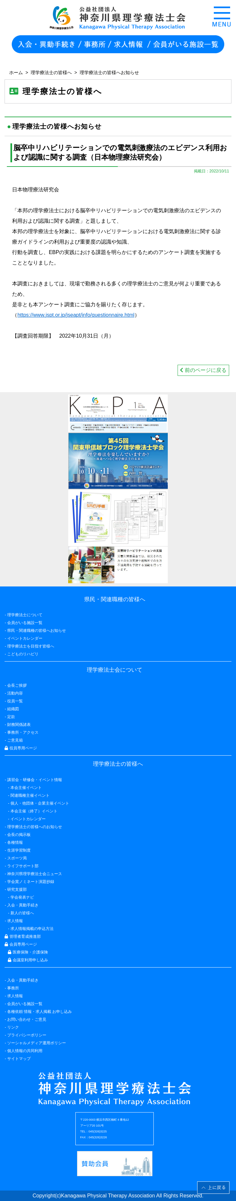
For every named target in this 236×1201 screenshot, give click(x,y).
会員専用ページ (21, 944)
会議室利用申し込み (28, 960)
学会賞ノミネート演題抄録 (30, 881)
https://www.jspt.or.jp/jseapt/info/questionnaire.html (75, 315)
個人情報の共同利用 (24, 1051)
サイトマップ (19, 1058)
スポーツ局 (17, 858)
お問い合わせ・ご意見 (26, 1019)
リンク (13, 1027)
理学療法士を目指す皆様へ (30, 646)
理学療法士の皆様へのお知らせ (34, 827)
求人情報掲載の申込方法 (32, 928)
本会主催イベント (26, 787)
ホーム (16, 72)
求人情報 (15, 996)
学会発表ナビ (22, 897)
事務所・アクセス (23, 732)
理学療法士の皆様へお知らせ (109, 72)
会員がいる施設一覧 (24, 1003)
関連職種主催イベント (30, 795)
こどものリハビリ (23, 654)
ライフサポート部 (23, 866)
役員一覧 (15, 701)
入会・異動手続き (23, 980)
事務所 (13, 988)
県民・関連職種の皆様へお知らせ (36, 630)
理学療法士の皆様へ (51, 72)
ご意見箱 (15, 740)
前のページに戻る (203, 370)
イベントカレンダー (24, 638)
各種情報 (15, 842)
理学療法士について (24, 615)
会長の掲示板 (19, 834)
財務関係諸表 (19, 724)
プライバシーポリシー (26, 1035)
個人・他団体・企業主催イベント (39, 803)
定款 (11, 716)
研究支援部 (17, 889)
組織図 (13, 709)
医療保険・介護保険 (28, 952)
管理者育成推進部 (22, 936)
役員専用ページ (21, 748)
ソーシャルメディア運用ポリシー (36, 1043)
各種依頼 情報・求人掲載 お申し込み (39, 1011)
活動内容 (15, 693)
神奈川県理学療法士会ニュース (34, 874)
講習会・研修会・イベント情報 (34, 779)
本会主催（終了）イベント (33, 811)
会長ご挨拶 (17, 685)
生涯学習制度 (19, 850)
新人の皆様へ (22, 913)
